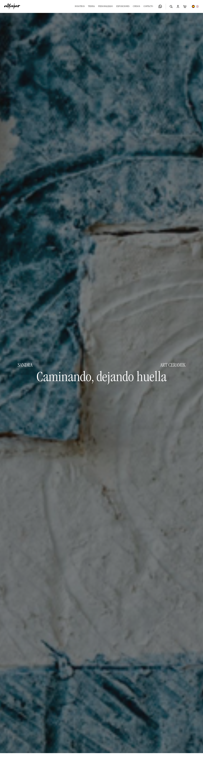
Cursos (136, 6)
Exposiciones (122, 6)
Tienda (91, 6)
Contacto (148, 6)
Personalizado (105, 6)
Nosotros (80, 6)
